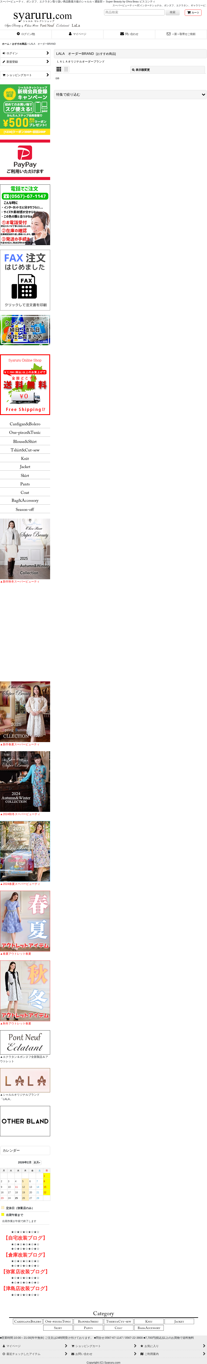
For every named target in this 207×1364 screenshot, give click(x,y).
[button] (26, 34)
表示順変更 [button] (141, 69)
